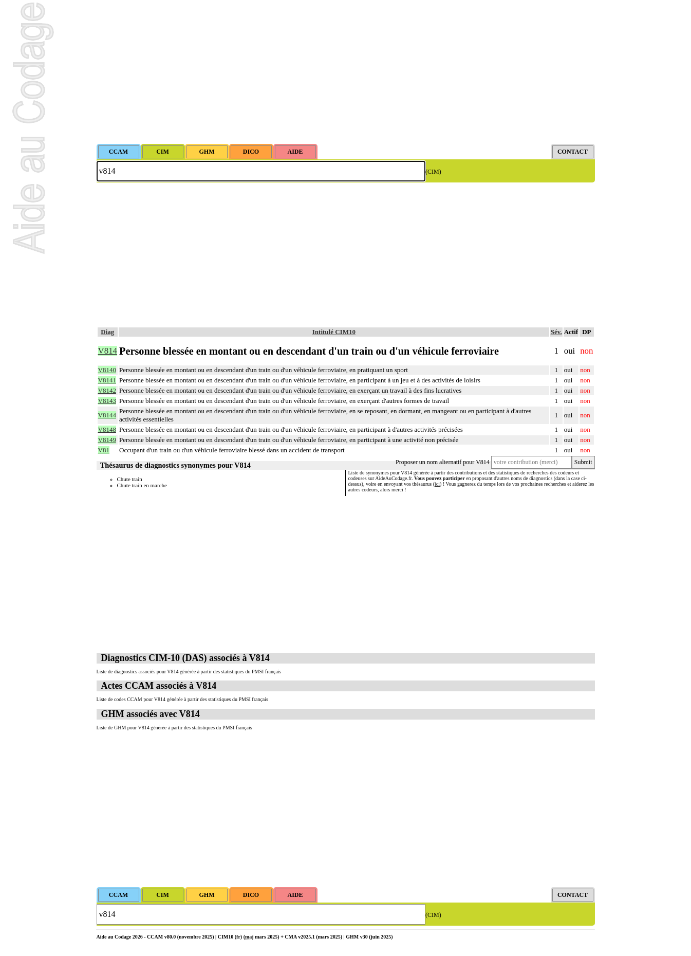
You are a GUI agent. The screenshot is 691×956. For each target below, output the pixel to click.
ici (437, 484)
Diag (107, 332)
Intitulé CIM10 (334, 332)
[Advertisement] (346, 72)
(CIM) (433, 171)
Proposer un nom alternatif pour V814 (443, 462)
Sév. (556, 332)
